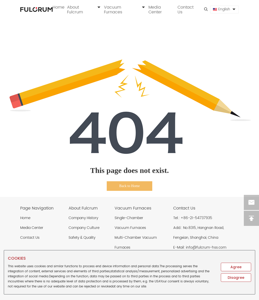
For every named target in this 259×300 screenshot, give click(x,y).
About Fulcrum (84, 10)
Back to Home (129, 186)
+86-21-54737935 (196, 218)
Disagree (236, 277)
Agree (236, 266)
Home (58, 7)
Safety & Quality (82, 238)
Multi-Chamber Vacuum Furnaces (136, 242)
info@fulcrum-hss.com (206, 247)
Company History (83, 218)
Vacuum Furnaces (125, 10)
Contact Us (185, 10)
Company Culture (84, 228)
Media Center (155, 10)
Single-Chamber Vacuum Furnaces (130, 223)
